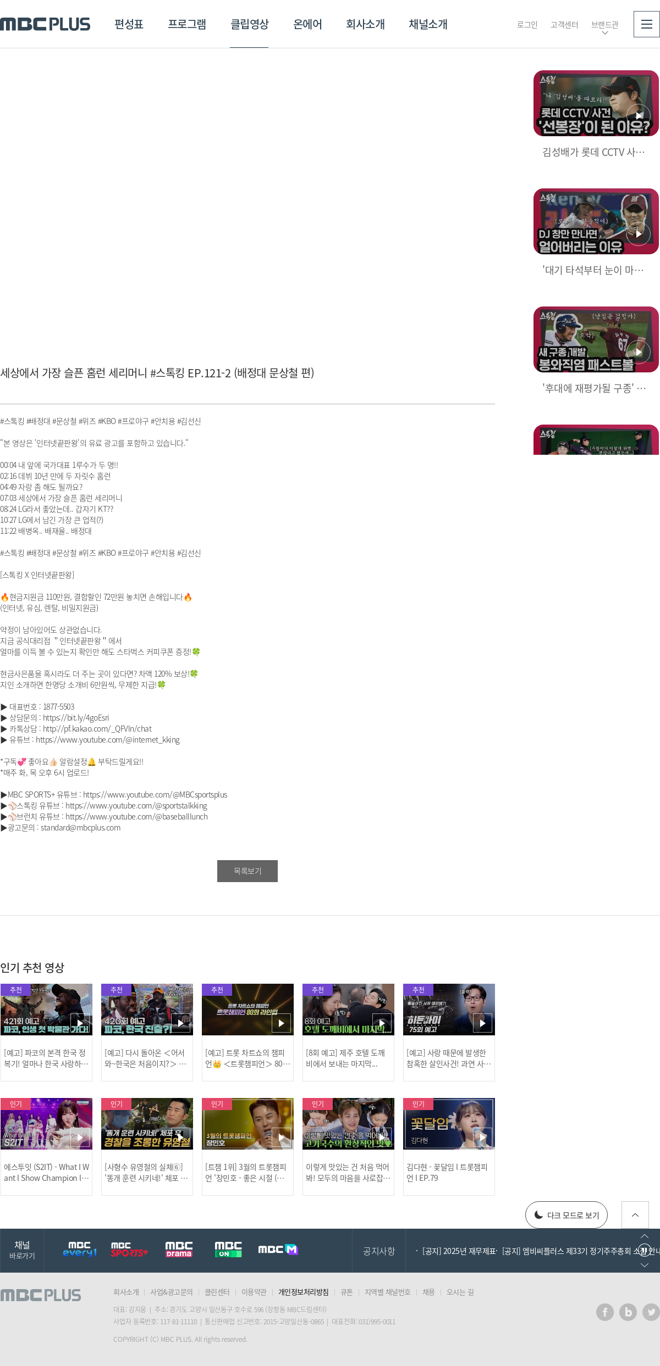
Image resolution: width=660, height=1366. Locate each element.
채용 (428, 1291)
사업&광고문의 (171, 1291)
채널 (22, 1249)
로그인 (527, 24)
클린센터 (217, 1291)
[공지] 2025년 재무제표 (459, 1250)
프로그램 (187, 24)
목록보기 (247, 870)
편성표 (129, 24)
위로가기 (635, 1215)
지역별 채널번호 (388, 1291)
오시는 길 (460, 1291)
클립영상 (249, 24)
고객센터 (564, 24)
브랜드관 (605, 24)
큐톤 (346, 1291)
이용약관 (254, 1291)
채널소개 (428, 24)
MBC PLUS (45, 24)
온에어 (307, 24)
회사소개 (365, 24)
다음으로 (644, 1265)
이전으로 (644, 1236)
